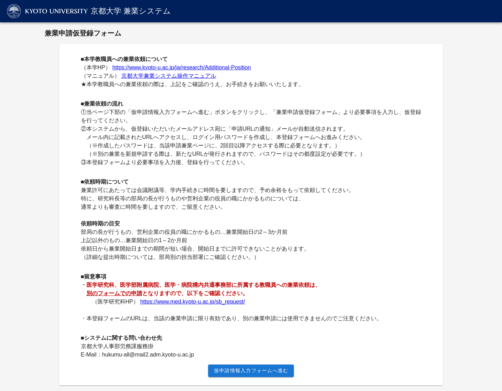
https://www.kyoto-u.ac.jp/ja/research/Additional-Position (181, 67)
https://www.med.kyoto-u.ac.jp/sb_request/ (192, 302)
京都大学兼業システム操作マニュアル (168, 76)
